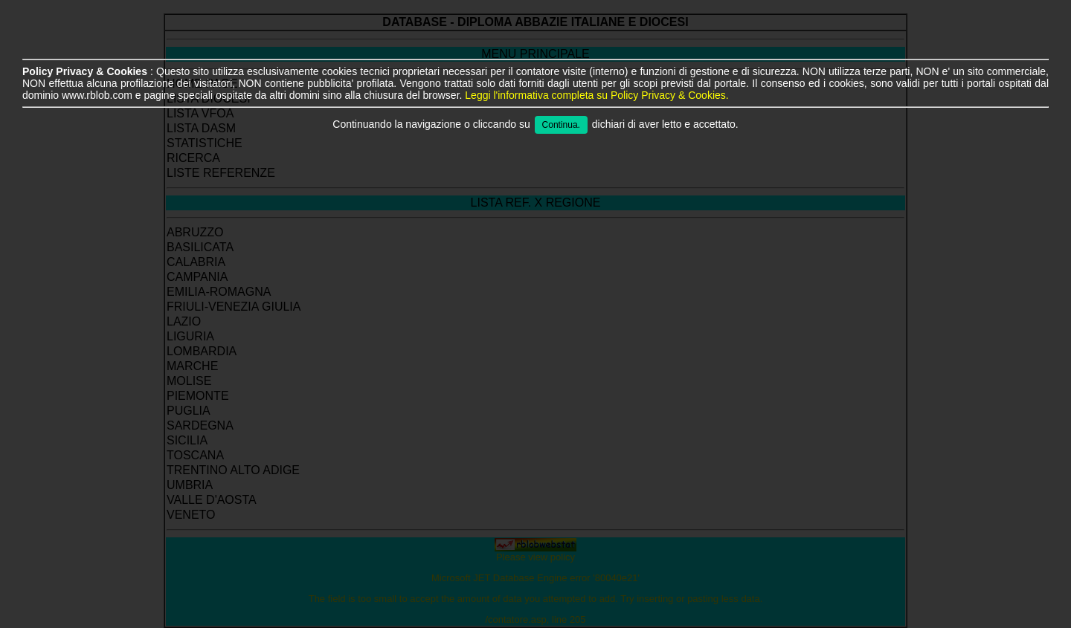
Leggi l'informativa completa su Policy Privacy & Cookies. (596, 95)
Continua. (561, 125)
